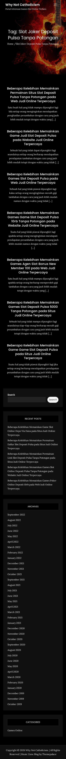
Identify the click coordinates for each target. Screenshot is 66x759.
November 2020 (16, 633)
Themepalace (49, 754)
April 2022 (13, 541)
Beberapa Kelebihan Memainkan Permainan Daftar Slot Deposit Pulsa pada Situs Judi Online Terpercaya (33, 444)
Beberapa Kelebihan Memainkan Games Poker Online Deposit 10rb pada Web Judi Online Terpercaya (32, 484)
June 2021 (13, 595)
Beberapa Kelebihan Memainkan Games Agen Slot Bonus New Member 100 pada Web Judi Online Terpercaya (33, 266)
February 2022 (15, 552)
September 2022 (16, 514)
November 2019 (16, 698)
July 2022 (12, 525)
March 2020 (14, 677)
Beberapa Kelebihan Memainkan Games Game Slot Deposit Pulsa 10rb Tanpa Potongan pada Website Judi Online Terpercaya (33, 219)
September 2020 (16, 644)
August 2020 (14, 650)
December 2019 (16, 693)
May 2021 (12, 601)
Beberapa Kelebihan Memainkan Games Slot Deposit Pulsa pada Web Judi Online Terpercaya (33, 178)
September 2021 (16, 579)
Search (11, 394)
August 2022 (14, 520)
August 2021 (14, 585)
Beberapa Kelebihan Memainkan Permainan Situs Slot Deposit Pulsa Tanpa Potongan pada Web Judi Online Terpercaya (33, 94)
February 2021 (15, 617)
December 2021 (16, 563)
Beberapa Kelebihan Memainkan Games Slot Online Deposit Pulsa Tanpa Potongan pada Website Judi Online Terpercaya (31, 471)
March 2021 (14, 612)
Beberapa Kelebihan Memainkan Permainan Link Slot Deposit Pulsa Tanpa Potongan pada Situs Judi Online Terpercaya (31, 457)
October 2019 (15, 704)
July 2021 (12, 590)
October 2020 (15, 639)
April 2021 (13, 606)
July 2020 (12, 655)
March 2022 (14, 547)
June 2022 (13, 530)
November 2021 (16, 568)
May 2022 (13, 536)
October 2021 (15, 574)
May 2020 (13, 666)
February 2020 (15, 682)
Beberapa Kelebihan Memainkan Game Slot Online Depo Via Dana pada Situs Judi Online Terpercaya (31, 431)
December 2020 (16, 628)
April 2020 (13, 671)
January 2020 (15, 687)
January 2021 (14, 622)
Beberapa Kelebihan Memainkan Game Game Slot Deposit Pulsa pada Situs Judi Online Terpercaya (33, 351)
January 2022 (14, 557)
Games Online (15, 730)
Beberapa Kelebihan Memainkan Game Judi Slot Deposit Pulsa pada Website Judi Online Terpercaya (33, 137)
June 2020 (13, 660)
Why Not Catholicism (22, 5)
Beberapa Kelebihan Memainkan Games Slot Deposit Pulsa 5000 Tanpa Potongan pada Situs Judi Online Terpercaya (33, 308)
